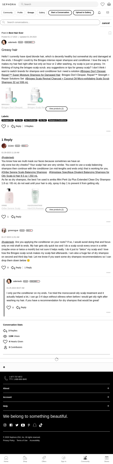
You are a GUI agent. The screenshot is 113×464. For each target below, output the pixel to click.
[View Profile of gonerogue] (16, 230)
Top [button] (4, 367)
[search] (58, 4)
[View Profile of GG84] (14, 145)
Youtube (23, 425)
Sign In (63, 459)
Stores (106, 461)
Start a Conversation (60, 12)
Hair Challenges (30, 120)
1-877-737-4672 (15, 377)
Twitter (17, 425)
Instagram (5, 425)
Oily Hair (43, 120)
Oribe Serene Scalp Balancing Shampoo (25, 172)
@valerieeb (8, 157)
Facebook (11, 425)
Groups (31, 13)
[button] (56, 108)
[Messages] (108, 12)
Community (85, 461)
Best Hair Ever (16, 33)
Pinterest (29, 425)
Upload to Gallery (83, 12)
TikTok (41, 425)
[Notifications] (99, 12)
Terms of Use (22, 440)
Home (6, 461)
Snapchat (35, 425)
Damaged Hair (7, 120)
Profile (20, 13)
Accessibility (35, 440)
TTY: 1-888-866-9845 (18, 379)
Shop (25, 461)
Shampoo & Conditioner (57, 120)
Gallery (42, 13)
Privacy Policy (9, 440)
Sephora (9, 4)
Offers (44, 461)
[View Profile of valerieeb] (15, 42)
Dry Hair (19, 120)
